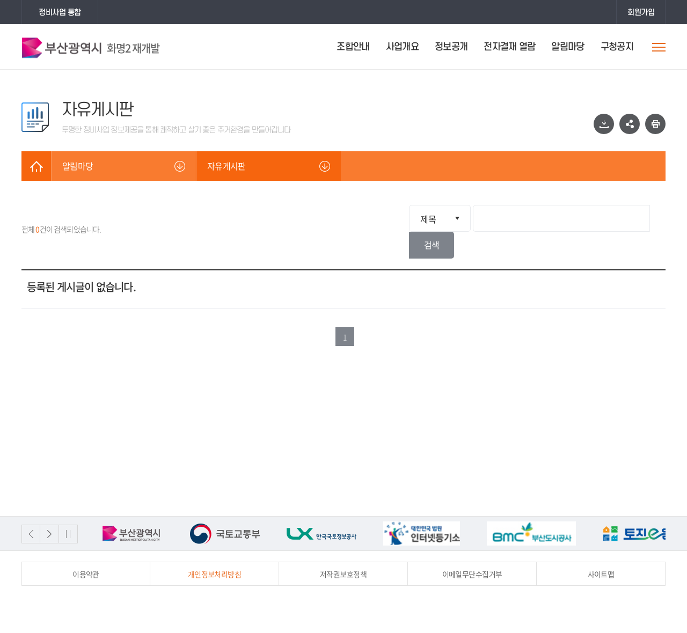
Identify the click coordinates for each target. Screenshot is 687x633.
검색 (647, 218)
